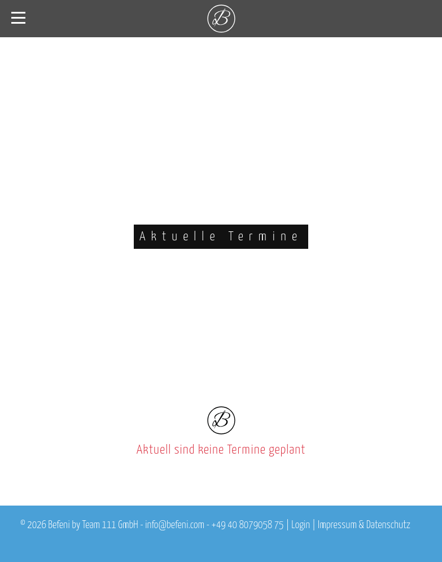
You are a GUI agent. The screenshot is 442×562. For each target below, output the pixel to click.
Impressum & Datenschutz (364, 525)
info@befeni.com (174, 525)
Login (300, 525)
